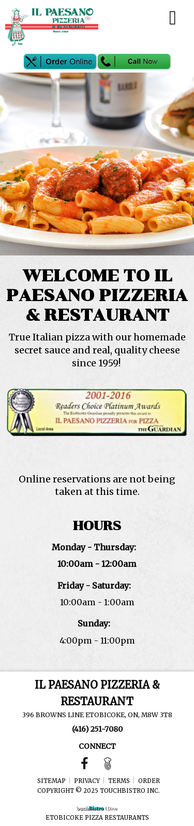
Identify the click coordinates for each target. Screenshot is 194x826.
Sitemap (51, 781)
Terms (119, 781)
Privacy (87, 781)
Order (149, 781)
